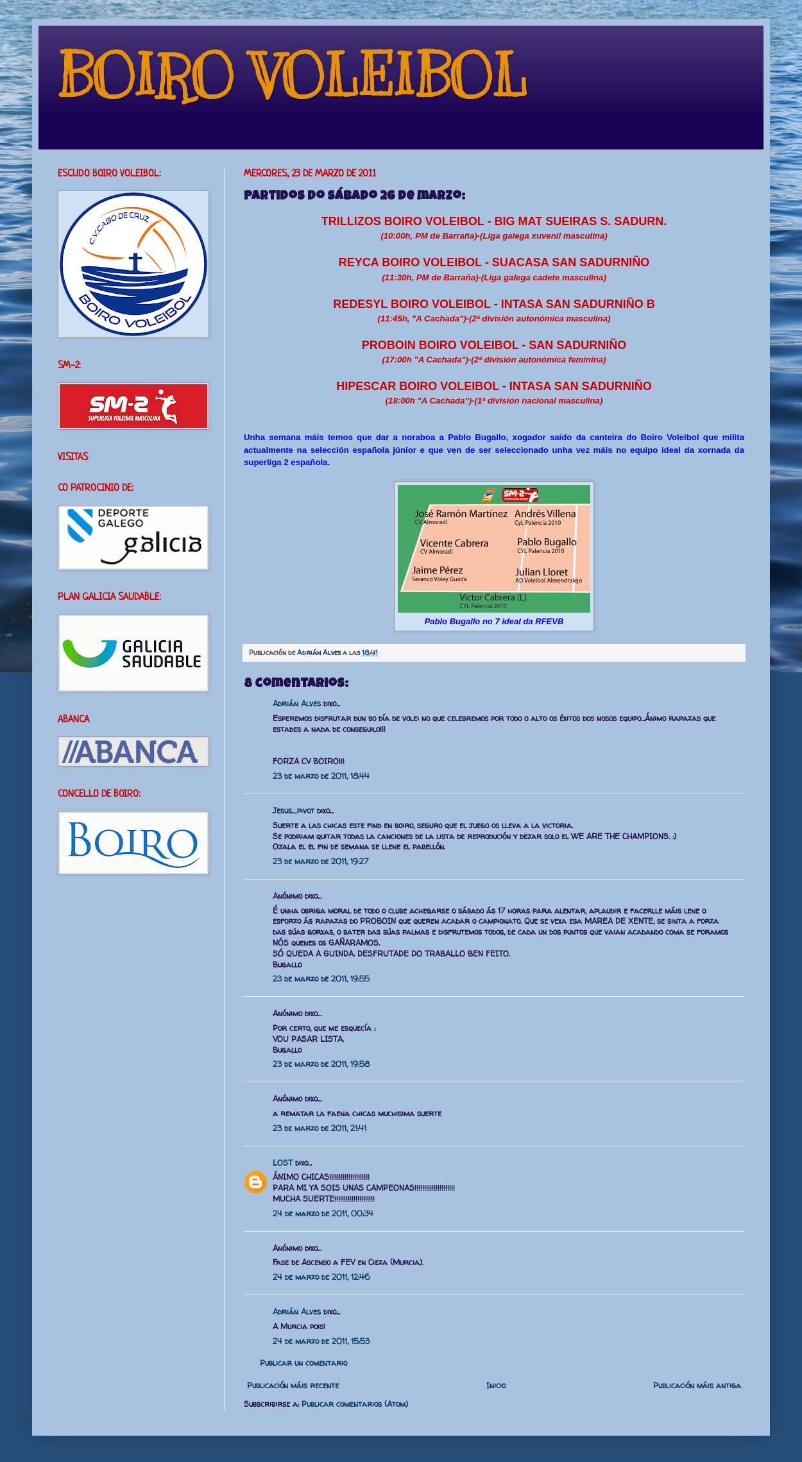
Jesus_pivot (293, 810)
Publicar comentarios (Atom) (355, 1403)
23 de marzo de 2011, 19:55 (321, 978)
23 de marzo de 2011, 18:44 (321, 775)
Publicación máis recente (293, 1385)
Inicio (496, 1385)
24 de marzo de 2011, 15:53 (321, 1341)
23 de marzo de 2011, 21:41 (319, 1128)
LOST (283, 1162)
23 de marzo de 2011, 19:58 (321, 1063)
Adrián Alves (320, 652)
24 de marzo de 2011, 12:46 (321, 1276)
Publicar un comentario (303, 1362)
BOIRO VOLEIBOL (292, 76)
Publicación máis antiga (697, 1385)
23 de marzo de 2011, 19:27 (320, 861)
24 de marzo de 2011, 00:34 (323, 1213)
